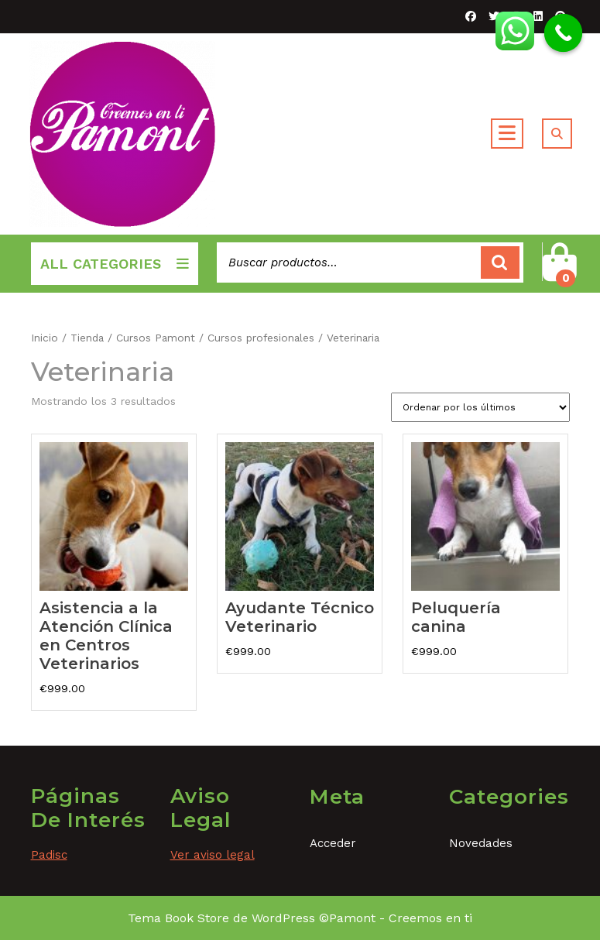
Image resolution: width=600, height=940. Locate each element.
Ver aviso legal (212, 855)
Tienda (87, 337)
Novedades (481, 843)
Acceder (333, 843)
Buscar (500, 263)
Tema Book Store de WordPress (221, 918)
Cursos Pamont (155, 337)
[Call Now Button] (563, 33)
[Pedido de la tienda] (480, 407)
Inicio (44, 337)
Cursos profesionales (260, 337)
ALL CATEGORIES (114, 264)
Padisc (49, 855)
